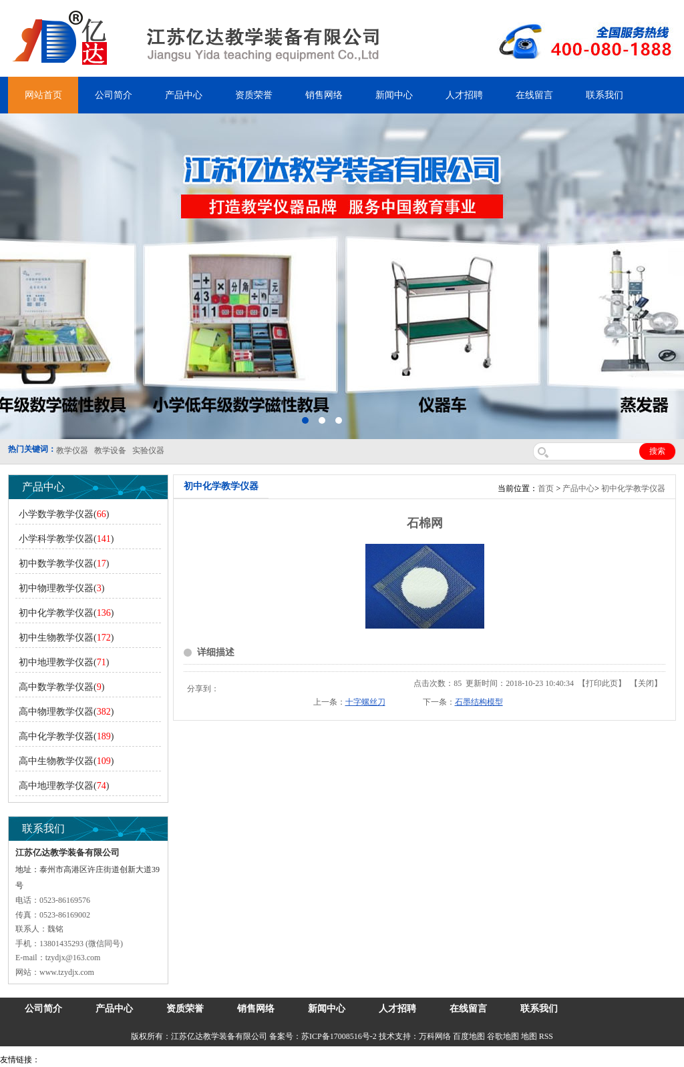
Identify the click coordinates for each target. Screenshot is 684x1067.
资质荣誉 (254, 95)
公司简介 (113, 95)
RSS (546, 1036)
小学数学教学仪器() (64, 514)
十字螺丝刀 (365, 702)
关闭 (646, 683)
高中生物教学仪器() (66, 761)
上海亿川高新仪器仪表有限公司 (150, 1059)
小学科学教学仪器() (66, 539)
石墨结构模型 (479, 702)
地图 (529, 1036)
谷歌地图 (503, 1036)
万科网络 (436, 1036)
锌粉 (363, 1059)
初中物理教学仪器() (61, 588)
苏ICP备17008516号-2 (339, 1036)
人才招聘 (464, 95)
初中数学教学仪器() (64, 564)
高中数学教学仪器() (61, 687)
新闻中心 (394, 95)
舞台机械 (224, 1059)
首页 (546, 488)
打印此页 (602, 683)
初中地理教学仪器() (64, 662)
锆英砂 (254, 1059)
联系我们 (604, 95)
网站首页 (43, 95)
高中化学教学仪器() (66, 736)
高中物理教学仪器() (66, 712)
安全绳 (341, 1059)
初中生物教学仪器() (66, 638)
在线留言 (534, 95)
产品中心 (183, 95)
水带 (319, 1059)
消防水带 (389, 1059)
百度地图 (469, 1036)
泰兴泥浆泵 (289, 1059)
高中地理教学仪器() (64, 786)
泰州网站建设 (579, 1059)
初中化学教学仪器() (66, 613)
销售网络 (324, 95)
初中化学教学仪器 (633, 488)
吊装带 (54, 1059)
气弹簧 (80, 1059)
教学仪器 (537, 1059)
